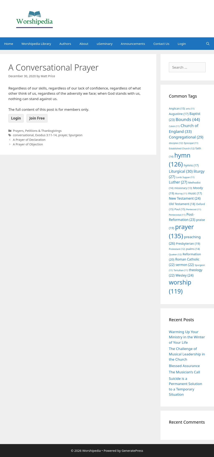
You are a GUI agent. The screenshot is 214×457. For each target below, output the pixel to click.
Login (182, 44)
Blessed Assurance (184, 365)
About (83, 44)
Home (8, 44)
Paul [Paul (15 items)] (180, 209)
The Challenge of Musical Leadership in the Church (187, 354)
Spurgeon (75, 135)
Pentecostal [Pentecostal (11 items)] (177, 214)
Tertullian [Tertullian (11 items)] (181, 270)
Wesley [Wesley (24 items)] (185, 275)
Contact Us (161, 44)
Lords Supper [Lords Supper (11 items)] (185, 177)
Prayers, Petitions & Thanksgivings (37, 131)
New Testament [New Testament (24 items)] (185, 198)
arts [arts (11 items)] (190, 108)
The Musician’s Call (184, 372)
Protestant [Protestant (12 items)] (177, 249)
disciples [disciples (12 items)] (176, 143)
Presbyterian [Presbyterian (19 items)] (188, 243)
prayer (62, 135)
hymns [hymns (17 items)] (191, 165)
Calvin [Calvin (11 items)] (174, 126)
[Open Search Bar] (208, 43)
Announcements (133, 44)
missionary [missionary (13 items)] (183, 188)
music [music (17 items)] (195, 193)
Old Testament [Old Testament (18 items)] (182, 204)
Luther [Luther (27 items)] (178, 182)
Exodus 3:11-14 (46, 135)
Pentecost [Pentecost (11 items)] (193, 209)
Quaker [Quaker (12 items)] (175, 254)
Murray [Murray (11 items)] (181, 193)
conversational (23, 135)
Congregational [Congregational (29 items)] (186, 137)
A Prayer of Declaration (29, 140)
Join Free (37, 118)
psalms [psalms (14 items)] (193, 249)
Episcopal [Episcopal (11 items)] (191, 143)
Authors (65, 44)
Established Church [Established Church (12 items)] (182, 148)
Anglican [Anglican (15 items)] (177, 108)
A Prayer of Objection (28, 144)
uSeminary (104, 44)
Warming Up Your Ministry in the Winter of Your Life (187, 337)
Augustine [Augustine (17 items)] (179, 114)
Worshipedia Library (36, 44)
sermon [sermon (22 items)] (185, 264)
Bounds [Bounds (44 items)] (188, 119)
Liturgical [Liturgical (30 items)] (181, 171)
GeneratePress (132, 450)
